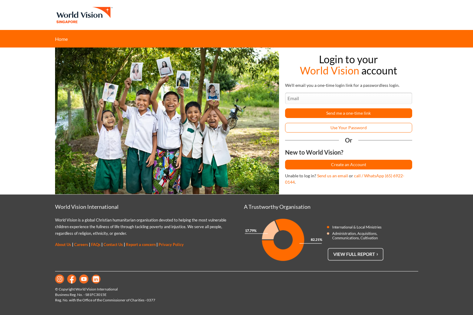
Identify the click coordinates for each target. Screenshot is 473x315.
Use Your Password (348, 127)
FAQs (95, 244)
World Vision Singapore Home (84, 15)
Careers (81, 244)
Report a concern (141, 244)
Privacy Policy (171, 244)
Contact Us (113, 244)
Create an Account (348, 164)
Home (61, 39)
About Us (63, 244)
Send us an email (332, 175)
